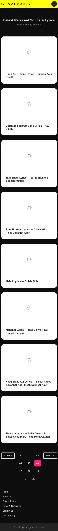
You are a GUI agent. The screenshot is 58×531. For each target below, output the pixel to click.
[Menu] (54, 4)
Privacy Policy (9, 501)
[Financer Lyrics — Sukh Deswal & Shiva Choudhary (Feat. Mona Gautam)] (29, 412)
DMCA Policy (9, 515)
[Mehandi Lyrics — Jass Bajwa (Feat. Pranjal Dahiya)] (29, 308)
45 (29, 463)
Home (5, 492)
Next (50, 455)
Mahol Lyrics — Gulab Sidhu (22, 281)
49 (37, 471)
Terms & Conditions (12, 506)
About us (7, 496)
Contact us (8, 511)
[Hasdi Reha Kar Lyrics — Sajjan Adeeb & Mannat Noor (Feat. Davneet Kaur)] (29, 360)
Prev (8, 455)
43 (37, 455)
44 (20, 463)
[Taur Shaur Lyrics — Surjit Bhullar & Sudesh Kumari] (29, 156)
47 (20, 471)
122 (33, 478)
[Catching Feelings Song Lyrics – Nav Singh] (29, 104)
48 (29, 471)
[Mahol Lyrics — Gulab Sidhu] (29, 259)
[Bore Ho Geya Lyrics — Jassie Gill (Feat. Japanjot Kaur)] (29, 207)
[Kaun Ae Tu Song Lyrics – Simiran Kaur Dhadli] (29, 52)
